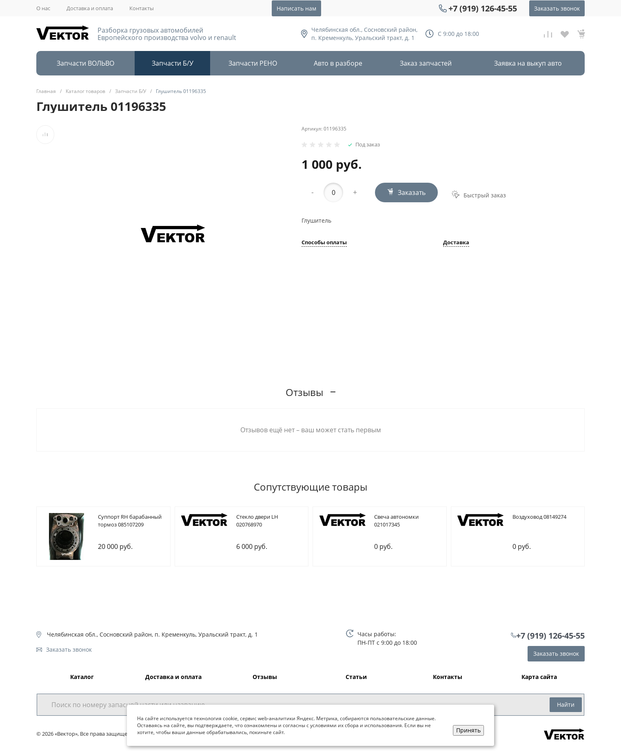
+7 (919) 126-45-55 (482, 8)
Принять (468, 730)
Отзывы (265, 677)
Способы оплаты (324, 243)
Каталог (82, 677)
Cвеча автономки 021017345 (396, 521)
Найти (565, 704)
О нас (43, 8)
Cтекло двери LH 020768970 (257, 521)
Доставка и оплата (90, 8)
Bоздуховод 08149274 (539, 516)
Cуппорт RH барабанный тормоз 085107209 (130, 521)
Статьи (356, 677)
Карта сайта (539, 677)
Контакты (141, 8)
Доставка (456, 243)
